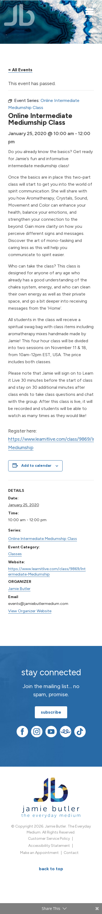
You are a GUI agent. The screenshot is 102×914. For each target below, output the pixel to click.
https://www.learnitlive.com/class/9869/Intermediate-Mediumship (47, 571)
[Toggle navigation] (90, 11)
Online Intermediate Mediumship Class (42, 538)
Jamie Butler (19, 588)
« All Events (20, 69)
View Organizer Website (29, 610)
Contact (71, 852)
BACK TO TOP (51, 868)
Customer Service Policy (49, 838)
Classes (15, 553)
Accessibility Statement (49, 845)
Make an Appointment (39, 852)
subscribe (51, 712)
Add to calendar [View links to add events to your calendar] (36, 465)
